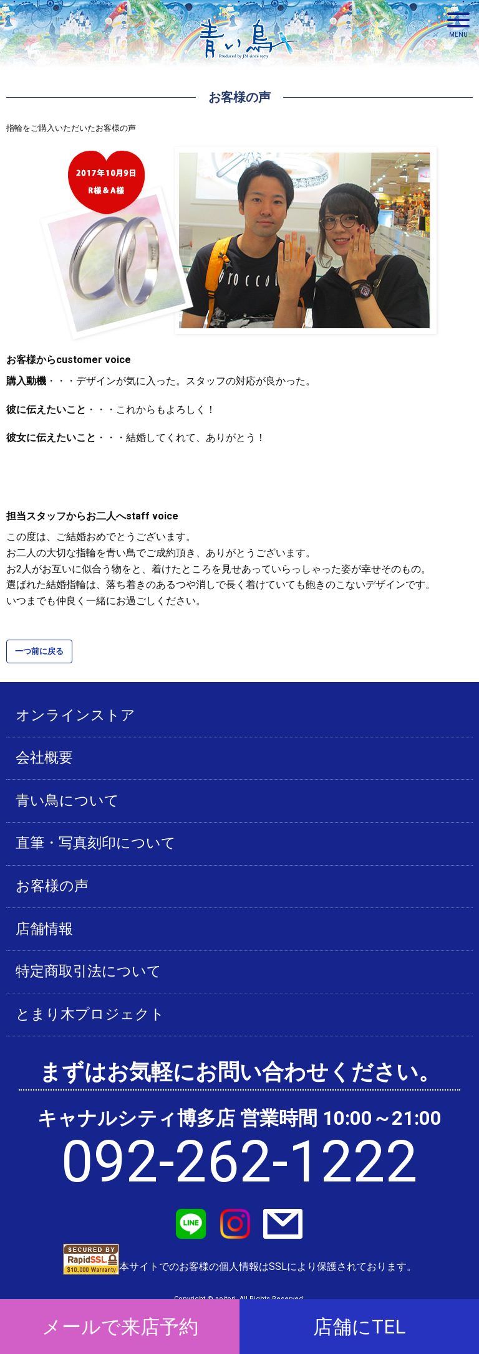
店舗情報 (44, 929)
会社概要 (44, 757)
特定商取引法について (89, 971)
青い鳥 (249, 62)
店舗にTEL (359, 1326)
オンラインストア (75, 715)
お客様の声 (52, 886)
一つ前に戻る (39, 651)
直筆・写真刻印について (96, 843)
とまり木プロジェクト (90, 1014)
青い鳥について (67, 800)
